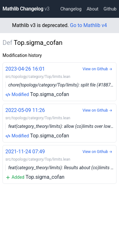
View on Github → (97, 69)
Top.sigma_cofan (60, 81)
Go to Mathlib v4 (88, 25)
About (92, 8)
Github (109, 8)
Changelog (71, 8)
